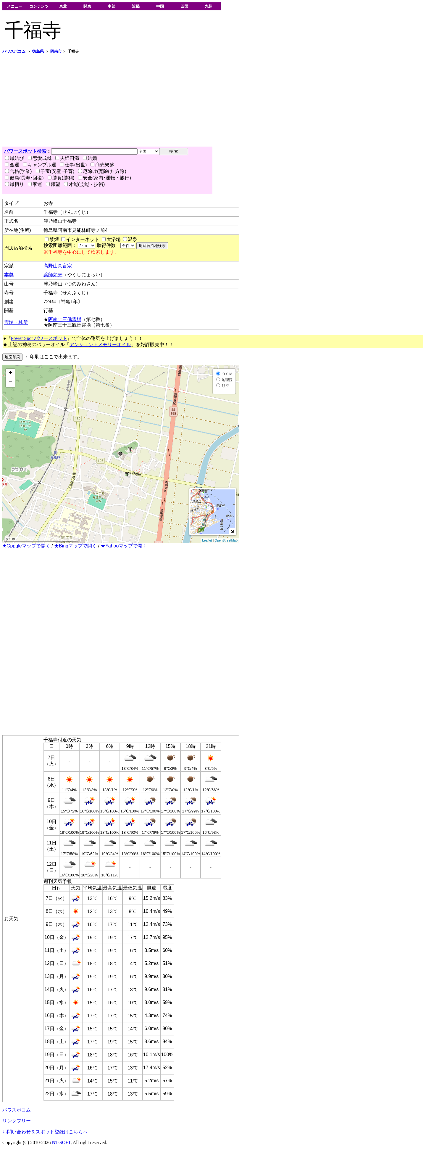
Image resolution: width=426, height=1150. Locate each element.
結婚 (90, 158)
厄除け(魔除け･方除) (102, 171)
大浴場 (113, 239)
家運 (35, 184)
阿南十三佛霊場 (64, 319)
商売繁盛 (102, 164)
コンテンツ (39, 6)
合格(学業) (18, 171)
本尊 (9, 274)
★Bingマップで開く (75, 545)
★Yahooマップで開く (124, 545)
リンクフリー (16, 1120)
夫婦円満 (67, 158)
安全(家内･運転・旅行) (104, 177)
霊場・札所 (16, 322)
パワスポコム (16, 1109)
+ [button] (10, 373)
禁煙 (54, 239)
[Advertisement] (179, 100)
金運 (12, 164)
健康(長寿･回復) (24, 177)
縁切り (14, 184)
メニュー (14, 6)
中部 (111, 6)
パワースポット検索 (25, 151)
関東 (87, 6)
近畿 (136, 6)
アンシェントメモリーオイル (100, 344)
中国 (160, 6)
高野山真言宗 (57, 265)
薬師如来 (52, 274)
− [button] (10, 382)
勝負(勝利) (61, 177)
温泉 (132, 239)
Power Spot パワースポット (39, 338)
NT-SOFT (61, 1142)
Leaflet (207, 540)
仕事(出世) (73, 164)
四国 (184, 6)
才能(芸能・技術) (84, 184)
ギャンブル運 (39, 164)
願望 (53, 184)
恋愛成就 (39, 158)
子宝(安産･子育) (55, 171)
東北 (63, 6)
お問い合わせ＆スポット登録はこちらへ (45, 1131)
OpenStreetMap (226, 540)
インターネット (82, 239)
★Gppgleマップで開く (26, 545)
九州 (208, 6)
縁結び (14, 158)
